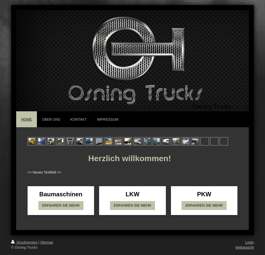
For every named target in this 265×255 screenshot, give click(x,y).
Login (249, 242)
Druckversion (24, 242)
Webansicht (244, 247)
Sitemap (46, 242)
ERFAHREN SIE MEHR (61, 205)
